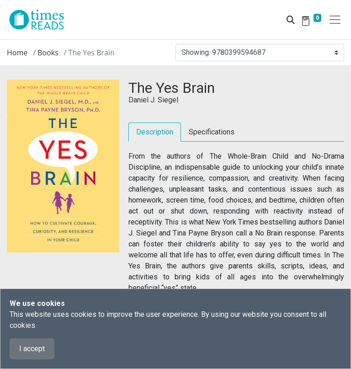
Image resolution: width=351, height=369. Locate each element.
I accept (32, 348)
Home (17, 53)
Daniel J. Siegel (153, 100)
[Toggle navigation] (335, 20)
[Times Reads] (40, 20)
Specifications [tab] (211, 132)
